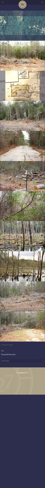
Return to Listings (7, 345)
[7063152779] (42, 2)
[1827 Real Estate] (23, 5)
